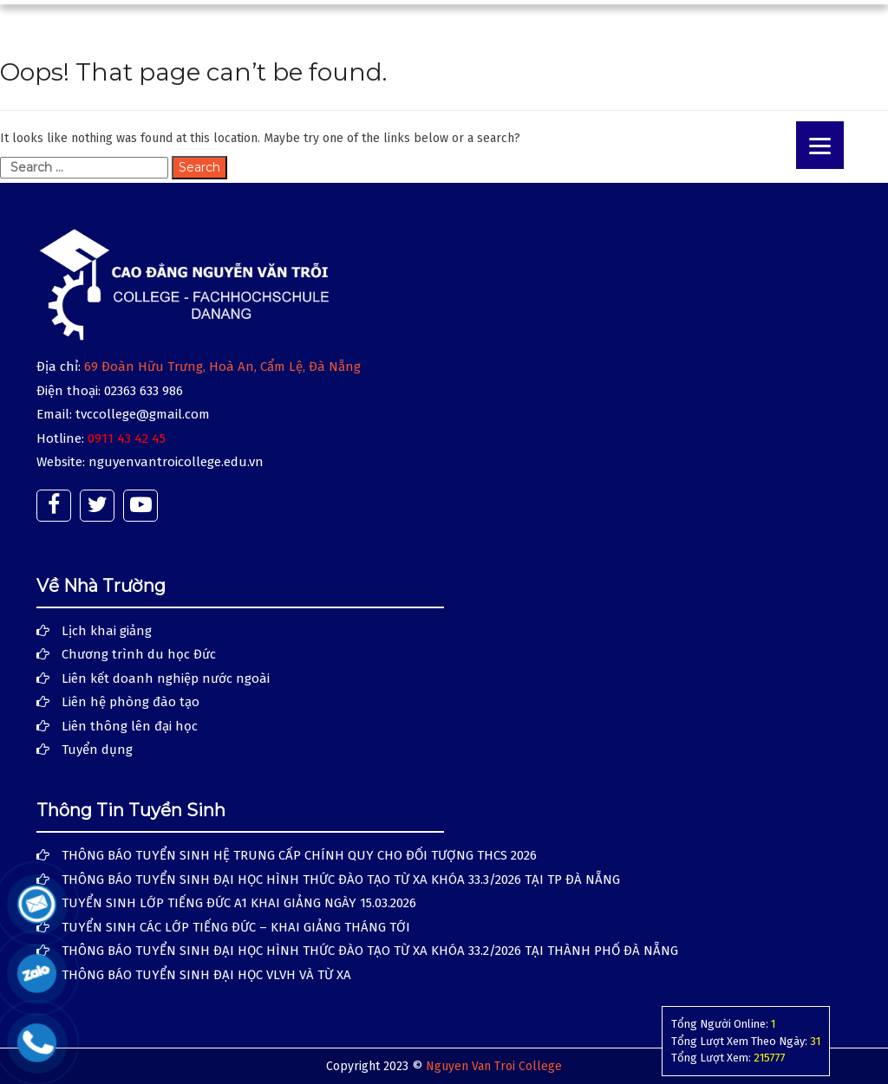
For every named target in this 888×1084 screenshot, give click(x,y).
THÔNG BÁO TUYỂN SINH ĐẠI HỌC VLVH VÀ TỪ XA (206, 975)
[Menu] (820, 145)
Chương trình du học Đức (139, 654)
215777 (770, 1057)
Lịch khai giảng (107, 631)
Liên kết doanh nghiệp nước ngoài (166, 678)
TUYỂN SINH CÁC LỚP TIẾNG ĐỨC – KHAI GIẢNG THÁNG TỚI (236, 927)
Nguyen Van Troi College (494, 1066)
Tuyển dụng (97, 749)
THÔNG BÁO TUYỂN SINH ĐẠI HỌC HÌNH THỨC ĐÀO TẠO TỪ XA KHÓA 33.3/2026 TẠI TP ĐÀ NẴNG (341, 879)
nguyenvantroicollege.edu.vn (176, 462)
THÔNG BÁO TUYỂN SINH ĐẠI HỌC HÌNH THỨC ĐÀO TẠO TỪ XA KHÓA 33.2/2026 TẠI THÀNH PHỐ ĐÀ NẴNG (370, 950)
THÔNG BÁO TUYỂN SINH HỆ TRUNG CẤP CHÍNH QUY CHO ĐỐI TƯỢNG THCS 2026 (299, 855)
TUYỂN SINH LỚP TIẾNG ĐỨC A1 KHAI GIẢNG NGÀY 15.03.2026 (239, 903)
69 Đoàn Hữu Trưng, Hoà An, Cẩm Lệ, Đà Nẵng (222, 366)
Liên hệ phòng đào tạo (130, 702)
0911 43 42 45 (127, 438)
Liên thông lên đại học (130, 726)
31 (815, 1041)
